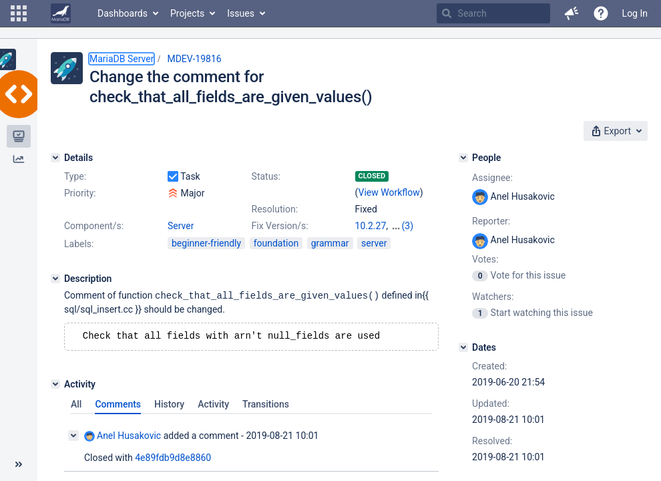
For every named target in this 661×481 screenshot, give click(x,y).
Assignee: (492, 177)
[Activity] (55, 384)
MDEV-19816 (194, 58)
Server (181, 225)
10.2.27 (371, 225)
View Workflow (389, 192)
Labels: (78, 243)
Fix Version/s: (280, 225)
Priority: (80, 193)
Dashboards (122, 13)
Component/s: (94, 225)
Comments (118, 404)
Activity (213, 404)
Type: (75, 176)
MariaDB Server (121, 58)
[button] (19, 13)
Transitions (265, 404)
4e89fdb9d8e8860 (173, 458)
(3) (408, 225)
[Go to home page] (60, 13)
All (76, 404)
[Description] (55, 278)
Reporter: (491, 221)
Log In (635, 13)
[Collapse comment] (73, 436)
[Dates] (463, 347)
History (169, 404)
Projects (187, 13)
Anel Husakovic (122, 436)
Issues (240, 13)
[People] (463, 157)
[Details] (55, 157)
